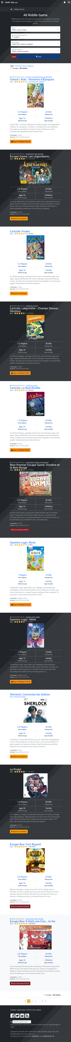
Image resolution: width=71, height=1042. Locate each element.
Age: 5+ (22, 506)
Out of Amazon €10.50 (20, 983)
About (39, 1010)
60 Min (48, 802)
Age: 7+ (22, 581)
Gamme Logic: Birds (23, 542)
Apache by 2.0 (48, 1036)
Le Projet (15, 769)
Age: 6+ (22, 118)
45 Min (48, 189)
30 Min (48, 264)
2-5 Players (22, 500)
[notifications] (64, 2)
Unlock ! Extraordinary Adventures (39, 77)
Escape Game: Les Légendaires (29, 156)
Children (49, 118)
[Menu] (2, 2)
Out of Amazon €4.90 (19, 530)
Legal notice (21, 1010)
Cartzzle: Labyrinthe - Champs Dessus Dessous (34, 309)
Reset (14, 57)
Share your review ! (20, 697)
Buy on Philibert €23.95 (20, 141)
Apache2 (35, 1036)
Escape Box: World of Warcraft (37, 462)
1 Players (22, 575)
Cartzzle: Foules (20, 231)
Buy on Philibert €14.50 (20, 605)
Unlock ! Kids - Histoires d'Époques (32, 79)
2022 (11, 82)
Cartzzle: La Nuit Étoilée (25, 388)
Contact (13, 1010)
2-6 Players (22, 189)
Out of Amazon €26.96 (20, 906)
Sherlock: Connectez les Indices (30, 694)
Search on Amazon (18, 218)
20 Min (48, 112)
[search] (69, 2)
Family (49, 270)
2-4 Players (22, 727)
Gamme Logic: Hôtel (23, 619)
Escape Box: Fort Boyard (34, 154)
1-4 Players (22, 112)
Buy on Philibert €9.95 (20, 373)
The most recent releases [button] (24, 66)
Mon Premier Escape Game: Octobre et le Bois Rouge (35, 466)
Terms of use (31, 1010)
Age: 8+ (22, 195)
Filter (39, 57)
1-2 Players (22, 264)
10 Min (48, 575)
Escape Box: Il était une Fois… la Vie (32, 921)
